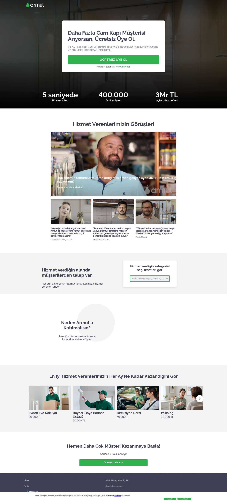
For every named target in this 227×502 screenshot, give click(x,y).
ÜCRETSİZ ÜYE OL (113, 59)
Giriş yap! (125, 66)
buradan (117, 495)
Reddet (170, 499)
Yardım (27, 486)
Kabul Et (184, 499)
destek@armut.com (113, 486)
